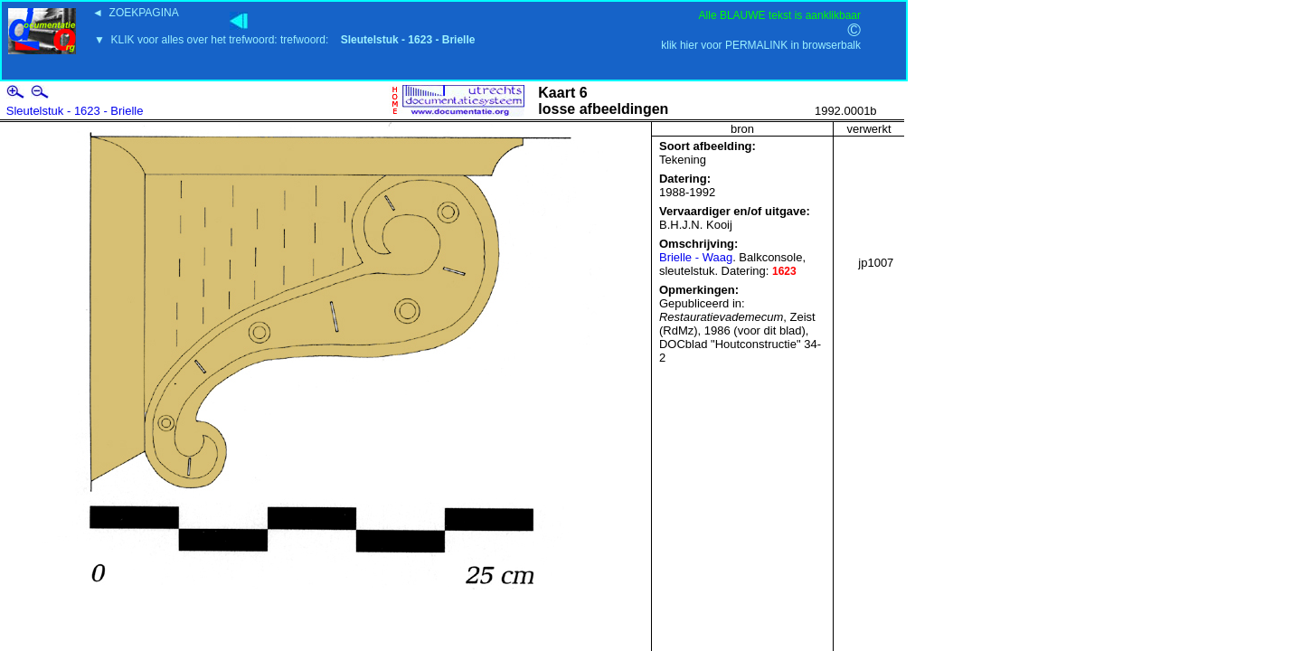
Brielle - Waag (695, 257)
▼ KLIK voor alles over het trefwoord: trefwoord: (284, 39)
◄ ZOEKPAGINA (135, 12)
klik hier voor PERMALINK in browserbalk (761, 45)
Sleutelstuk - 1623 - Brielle (75, 111)
